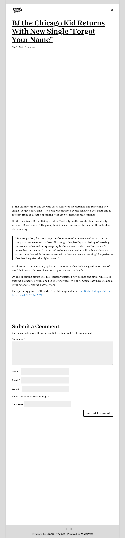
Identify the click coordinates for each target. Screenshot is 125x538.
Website (16, 389)
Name (16, 371)
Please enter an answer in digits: (30, 396)
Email (16, 380)
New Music (30, 47)
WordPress (87, 534)
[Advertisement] (62, 303)
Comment (18, 339)
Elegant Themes (56, 534)
